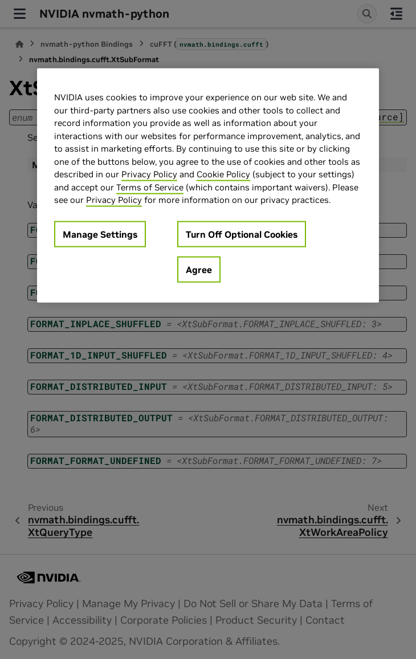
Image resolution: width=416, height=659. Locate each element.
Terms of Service (149, 187)
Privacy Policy (149, 174)
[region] (208, 185)
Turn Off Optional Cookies (241, 234)
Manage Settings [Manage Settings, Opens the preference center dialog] (100, 234)
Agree (199, 269)
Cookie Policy (223, 174)
